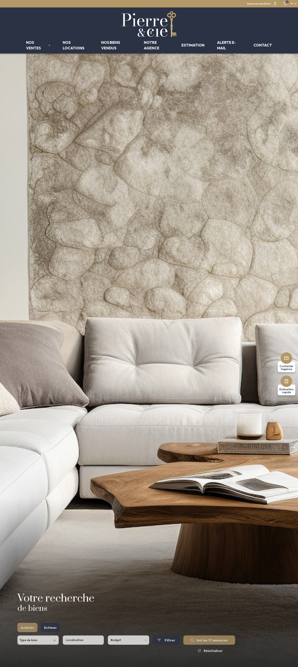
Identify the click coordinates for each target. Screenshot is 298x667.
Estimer (50, 636)
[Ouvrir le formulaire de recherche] (166, 648)
